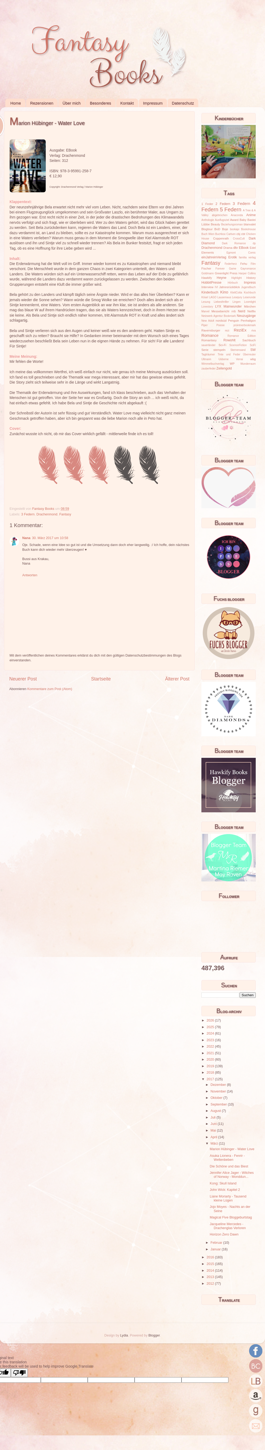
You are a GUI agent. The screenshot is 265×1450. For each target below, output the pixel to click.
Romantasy (209, 340)
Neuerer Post (23, 679)
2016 (210, 1257)
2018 (210, 1072)
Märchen (250, 306)
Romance (210, 335)
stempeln (219, 349)
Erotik (232, 257)
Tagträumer (208, 354)
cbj (238, 234)
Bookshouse (248, 229)
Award (234, 219)
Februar (217, 1243)
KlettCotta (236, 292)
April (214, 1137)
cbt (243, 234)
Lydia (124, 1335)
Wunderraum (248, 363)
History (251, 277)
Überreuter (249, 354)
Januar (216, 1249)
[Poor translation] (19, 1372)
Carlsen (231, 234)
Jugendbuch (248, 287)
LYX (218, 306)
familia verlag (247, 257)
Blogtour (207, 229)
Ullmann (206, 359)
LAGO (213, 297)
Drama (227, 247)
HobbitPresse (211, 282)
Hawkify (206, 277)
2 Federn (222, 204)
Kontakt (127, 103)
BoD (217, 229)
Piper (204, 325)
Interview (207, 287)
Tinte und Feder (229, 354)
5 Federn (230, 209)
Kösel (204, 297)
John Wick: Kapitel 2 (225, 1190)
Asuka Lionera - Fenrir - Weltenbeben (227, 1158)
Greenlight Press (226, 273)
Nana (26, 538)
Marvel (205, 311)
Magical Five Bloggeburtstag (231, 1217)
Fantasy (65, 514)
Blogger (154, 1335)
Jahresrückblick (229, 287)
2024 (210, 1033)
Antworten (29, 575)
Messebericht (220, 311)
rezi (227, 330)
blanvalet (250, 224)
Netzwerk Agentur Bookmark (218, 315)
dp (254, 243)
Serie (204, 349)
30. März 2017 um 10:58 (50, 538)
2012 (210, 1283)
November (219, 1091)
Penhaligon (248, 320)
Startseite (101, 679)
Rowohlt (229, 340)
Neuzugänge (246, 316)
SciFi (253, 345)
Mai (214, 1130)
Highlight (236, 277)
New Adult (207, 320)
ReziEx (240, 330)
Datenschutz (183, 103)
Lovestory (207, 306)
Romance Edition (242, 335)
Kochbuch (250, 292)
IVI (216, 287)
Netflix (252, 311)
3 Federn (27, 514)
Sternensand (237, 349)
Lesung (205, 301)
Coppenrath (221, 238)
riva (253, 330)
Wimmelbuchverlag (212, 363)
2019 (210, 1066)
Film (253, 263)
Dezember (219, 1085)
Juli (214, 1117)
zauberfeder (208, 368)
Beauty (215, 224)
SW (253, 350)
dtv (235, 248)
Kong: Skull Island (223, 1183)
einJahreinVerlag (213, 257)
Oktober (217, 1098)
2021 (210, 1053)
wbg (253, 359)
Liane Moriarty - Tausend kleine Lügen (228, 1198)
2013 (210, 1277)
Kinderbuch (209, 292)
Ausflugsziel (222, 219)
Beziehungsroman (232, 224)
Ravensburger (210, 330)
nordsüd (221, 320)
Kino (224, 292)
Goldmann (207, 273)
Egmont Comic (241, 252)
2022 (210, 1046)
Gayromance (248, 268)
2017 (210, 1079)
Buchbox (220, 234)
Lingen (236, 301)
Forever (220, 268)
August (216, 1111)
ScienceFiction (238, 345)
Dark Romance (234, 243)
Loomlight (250, 301)
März (215, 1143)
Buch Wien (207, 234)
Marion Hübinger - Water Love (232, 1149)
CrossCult (239, 238)
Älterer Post (177, 679)
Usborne (224, 359)
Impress (250, 282)
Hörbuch (233, 282)
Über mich (72, 103)
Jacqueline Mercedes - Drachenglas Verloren (228, 1226)
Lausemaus (224, 297)
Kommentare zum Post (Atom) (49, 689)
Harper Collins (247, 273)
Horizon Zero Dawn (224, 1234)
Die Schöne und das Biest (229, 1166)
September (219, 1104)
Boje (225, 229)
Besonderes (100, 103)
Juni (214, 1124)
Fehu (243, 263)
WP (232, 363)
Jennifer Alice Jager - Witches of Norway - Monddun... (232, 1175)
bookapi (234, 229)
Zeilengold (224, 368)
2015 (210, 1264)
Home (15, 103)
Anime (251, 215)
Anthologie (207, 219)
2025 (210, 1027)
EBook (244, 248)
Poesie (221, 325)
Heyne (221, 278)
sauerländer (208, 345)
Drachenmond (47, 514)
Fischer (206, 268)
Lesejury (237, 297)
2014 (210, 1270)
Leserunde (249, 297)
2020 (210, 1059)
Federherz (231, 263)
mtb (233, 311)
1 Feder (207, 203)
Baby (243, 219)
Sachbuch (249, 340)
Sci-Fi (222, 345)
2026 (210, 1020)
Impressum (152, 103)
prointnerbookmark (244, 325)
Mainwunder (233, 306)
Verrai (239, 359)
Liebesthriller (221, 301)
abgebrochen (219, 215)
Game (232, 268)
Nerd (241, 311)
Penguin (233, 320)
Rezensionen (42, 103)
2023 (210, 1040)
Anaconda (237, 215)
